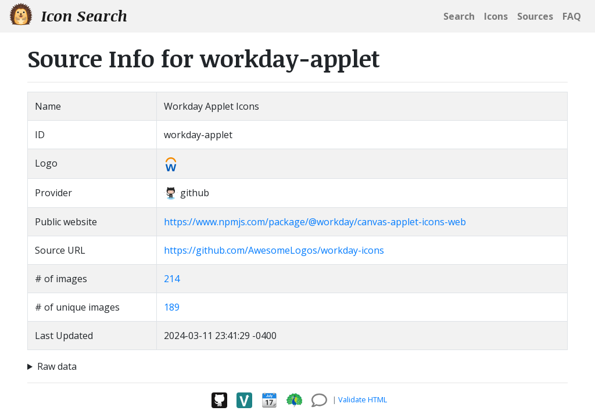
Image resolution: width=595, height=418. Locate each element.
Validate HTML (362, 399)
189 (172, 307)
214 (172, 278)
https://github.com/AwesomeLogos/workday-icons (274, 250)
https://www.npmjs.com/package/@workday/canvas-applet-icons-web (315, 221)
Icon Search (68, 15)
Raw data (57, 366)
